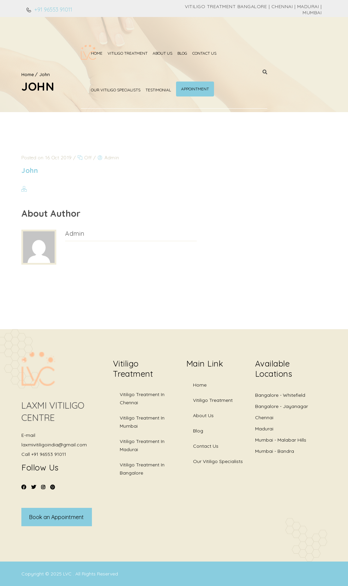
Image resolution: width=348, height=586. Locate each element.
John (44, 74)
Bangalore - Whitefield (280, 395)
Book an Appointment (56, 517)
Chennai (264, 417)
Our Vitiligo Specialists (215, 35)
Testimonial (257, 35)
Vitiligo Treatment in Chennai (142, 398)
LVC (68, 574)
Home (65, 35)
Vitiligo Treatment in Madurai (142, 445)
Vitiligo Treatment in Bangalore (142, 469)
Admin (74, 233)
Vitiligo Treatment (96, 35)
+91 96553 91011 (52, 9)
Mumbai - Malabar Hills (280, 440)
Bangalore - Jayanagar (281, 406)
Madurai (264, 429)
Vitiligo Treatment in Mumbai (142, 422)
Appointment (294, 34)
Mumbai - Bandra (274, 451)
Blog (151, 35)
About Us (131, 35)
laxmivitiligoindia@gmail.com (54, 445)
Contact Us (173, 35)
